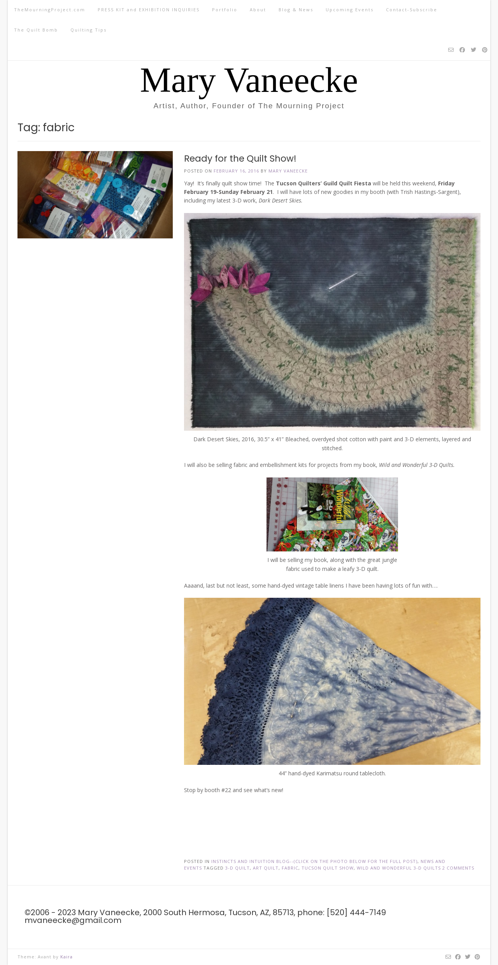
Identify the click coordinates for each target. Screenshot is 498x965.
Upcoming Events (350, 9)
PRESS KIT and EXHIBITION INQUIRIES (149, 9)
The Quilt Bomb (36, 30)
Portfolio (224, 9)
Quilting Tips (88, 30)
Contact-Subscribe (411, 9)
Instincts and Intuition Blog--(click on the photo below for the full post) (314, 861)
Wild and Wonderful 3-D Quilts (399, 868)
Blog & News (296, 9)
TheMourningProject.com (49, 9)
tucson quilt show (328, 868)
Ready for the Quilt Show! (240, 158)
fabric (290, 868)
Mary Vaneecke (249, 80)
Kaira (66, 957)
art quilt (266, 868)
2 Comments (458, 868)
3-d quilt (237, 868)
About (258, 9)
